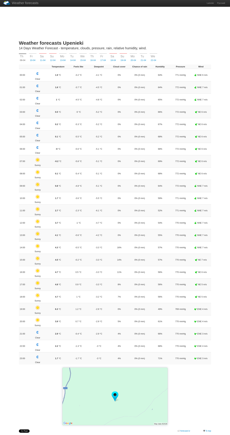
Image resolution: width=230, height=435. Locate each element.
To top (207, 431)
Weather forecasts (20, 3)
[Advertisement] (115, 23)
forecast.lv (185, 431)
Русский (221, 3)
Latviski (210, 3)
